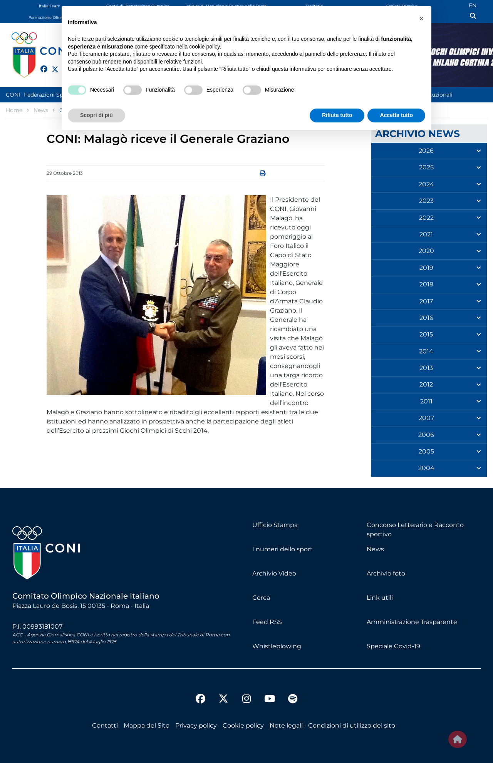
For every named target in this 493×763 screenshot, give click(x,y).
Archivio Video (274, 573)
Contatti (105, 725)
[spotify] (292, 700)
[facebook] (40, 65)
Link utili (380, 597)
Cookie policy (243, 725)
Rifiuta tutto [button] (337, 115)
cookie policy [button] (204, 47)
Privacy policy (196, 725)
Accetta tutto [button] (396, 115)
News (375, 549)
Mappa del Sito (146, 725)
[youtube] (269, 700)
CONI (13, 94)
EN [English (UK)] (472, 5)
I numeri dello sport (282, 549)
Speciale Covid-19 (393, 646)
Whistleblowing (276, 646)
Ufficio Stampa (275, 525)
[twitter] (51, 68)
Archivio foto (386, 573)
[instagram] (246, 700)
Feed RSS (267, 622)
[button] (421, 18)
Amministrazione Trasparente (412, 622)
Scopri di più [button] (96, 115)
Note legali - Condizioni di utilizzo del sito (332, 725)
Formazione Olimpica (50, 17)
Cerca (261, 597)
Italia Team (49, 5)
